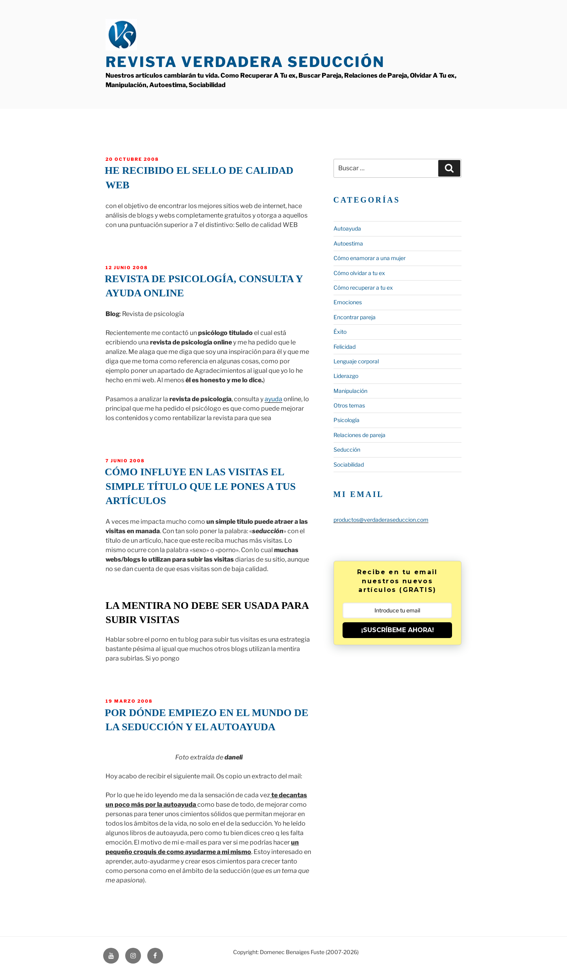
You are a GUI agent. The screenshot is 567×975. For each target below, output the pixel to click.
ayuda (273, 399)
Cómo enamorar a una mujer (370, 258)
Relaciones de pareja (359, 435)
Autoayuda (347, 228)
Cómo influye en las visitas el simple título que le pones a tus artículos (200, 486)
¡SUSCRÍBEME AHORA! (397, 630)
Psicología (346, 420)
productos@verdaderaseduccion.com (381, 519)
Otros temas (349, 405)
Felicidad (345, 346)
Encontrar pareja (355, 317)
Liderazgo (346, 375)
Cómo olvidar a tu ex (359, 273)
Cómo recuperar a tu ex (363, 287)
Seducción (347, 449)
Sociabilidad (349, 464)
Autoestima (348, 243)
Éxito (340, 331)
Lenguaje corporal (356, 361)
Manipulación (350, 390)
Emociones (348, 302)
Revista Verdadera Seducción (245, 62)
